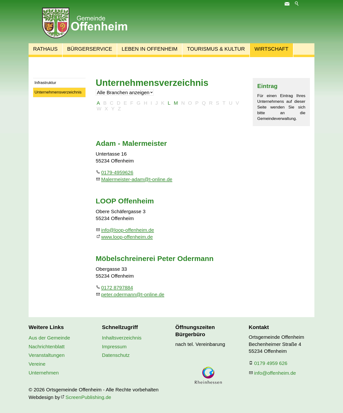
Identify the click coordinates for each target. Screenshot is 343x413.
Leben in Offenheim (149, 49)
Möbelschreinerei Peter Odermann (155, 258)
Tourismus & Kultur (216, 49)
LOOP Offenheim (125, 201)
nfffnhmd (275, 373)
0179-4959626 (117, 172)
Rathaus (45, 49)
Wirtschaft (271, 49)
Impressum (114, 346)
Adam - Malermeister (131, 143)
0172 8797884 (117, 287)
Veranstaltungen (47, 355)
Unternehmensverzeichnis (58, 92)
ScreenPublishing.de (88, 397)
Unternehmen (44, 372)
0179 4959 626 (270, 363)
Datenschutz (116, 355)
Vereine (37, 364)
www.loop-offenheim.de (127, 237)
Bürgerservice (89, 49)
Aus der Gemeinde (49, 337)
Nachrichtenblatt (47, 346)
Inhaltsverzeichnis (121, 337)
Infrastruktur (45, 82)
